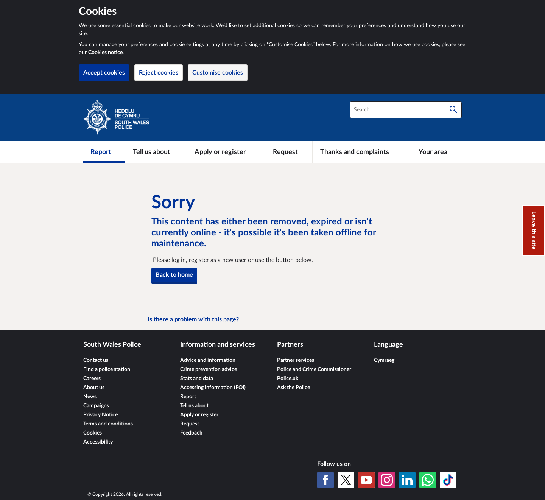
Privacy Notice (100, 414)
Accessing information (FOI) (213, 387)
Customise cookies (217, 73)
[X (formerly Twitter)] (346, 480)
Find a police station (106, 369)
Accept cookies (104, 73)
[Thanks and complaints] (362, 151)
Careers (92, 378)
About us (93, 387)
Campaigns (96, 405)
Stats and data (196, 378)
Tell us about (194, 405)
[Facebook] (325, 480)
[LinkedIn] (407, 480)
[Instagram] (386, 480)
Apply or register (199, 414)
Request (189, 424)
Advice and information (207, 360)
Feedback (191, 433)
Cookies (92, 433)
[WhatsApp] (427, 480)
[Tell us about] (156, 151)
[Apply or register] (226, 151)
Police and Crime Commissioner (314, 369)
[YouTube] (366, 480)
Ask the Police (293, 387)
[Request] (288, 151)
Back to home (174, 275)
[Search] (453, 109)
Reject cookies (158, 73)
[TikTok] (448, 480)
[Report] (104, 151)
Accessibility (98, 442)
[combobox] (406, 109)
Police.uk (287, 378)
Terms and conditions (108, 424)
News (90, 396)
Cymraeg (384, 360)
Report (188, 396)
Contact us (95, 360)
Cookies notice (105, 52)
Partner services (295, 360)
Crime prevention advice (208, 369)
